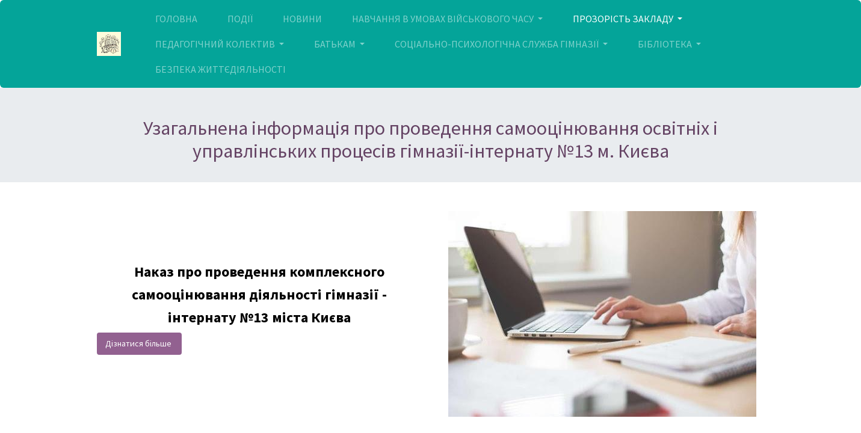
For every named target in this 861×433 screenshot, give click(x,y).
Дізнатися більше (139, 343)
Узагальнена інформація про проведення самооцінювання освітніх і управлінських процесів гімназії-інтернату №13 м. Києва (430, 139)
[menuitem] (176, 18)
